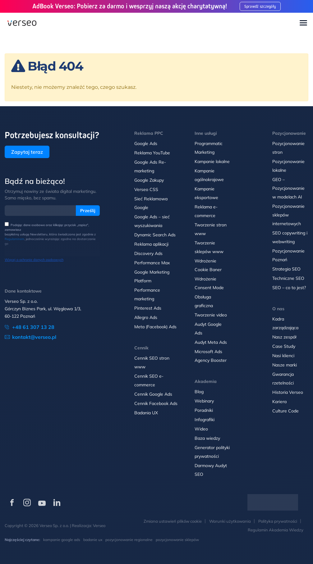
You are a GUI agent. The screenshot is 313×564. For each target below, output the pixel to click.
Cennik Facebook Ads (155, 403)
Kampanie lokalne (212, 161)
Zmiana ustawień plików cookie (173, 521)
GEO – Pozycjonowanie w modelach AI (288, 188)
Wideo (201, 429)
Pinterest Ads (147, 308)
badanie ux (92, 539)
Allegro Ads (145, 317)
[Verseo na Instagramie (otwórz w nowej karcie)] (27, 502)
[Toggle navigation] (303, 23)
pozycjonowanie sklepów (177, 539)
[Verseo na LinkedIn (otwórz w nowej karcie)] (56, 502)
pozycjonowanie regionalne (129, 539)
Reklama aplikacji (151, 244)
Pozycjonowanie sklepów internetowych (288, 214)
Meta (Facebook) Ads (155, 327)
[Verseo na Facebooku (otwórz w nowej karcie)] (12, 502)
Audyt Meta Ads (211, 342)
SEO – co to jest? (289, 287)
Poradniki (204, 410)
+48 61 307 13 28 (33, 327)
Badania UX (146, 413)
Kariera (279, 401)
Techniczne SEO (288, 278)
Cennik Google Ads (153, 394)
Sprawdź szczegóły (262, 6)
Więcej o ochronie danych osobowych (34, 259)
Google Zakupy (149, 180)
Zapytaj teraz (27, 152)
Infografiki (204, 419)
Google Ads (145, 143)
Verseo (99, 525)
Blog (199, 391)
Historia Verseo (287, 392)
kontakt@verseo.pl (34, 337)
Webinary (204, 401)
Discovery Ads (148, 253)
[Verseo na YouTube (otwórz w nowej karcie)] (42, 502)
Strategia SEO (286, 269)
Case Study (283, 346)
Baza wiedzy (207, 438)
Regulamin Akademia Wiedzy (275, 529)
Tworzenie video (211, 315)
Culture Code (285, 411)
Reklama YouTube (152, 153)
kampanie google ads (61, 539)
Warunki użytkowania (230, 521)
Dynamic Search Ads (155, 235)
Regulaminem (14, 239)
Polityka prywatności (277, 521)
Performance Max (152, 263)
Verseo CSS (146, 189)
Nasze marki (284, 365)
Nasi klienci (283, 355)
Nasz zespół (284, 337)
